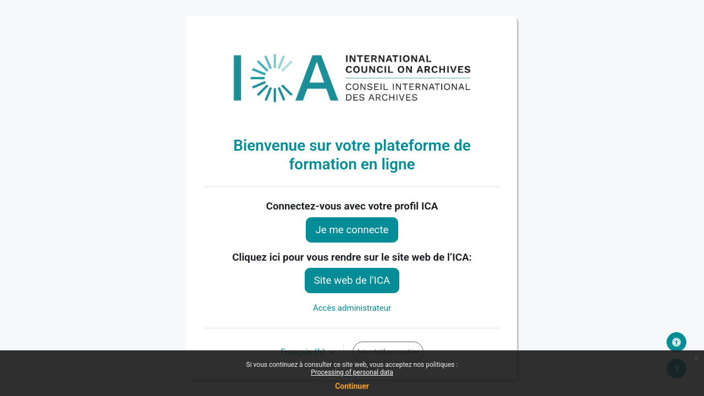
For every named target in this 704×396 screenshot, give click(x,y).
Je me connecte (351, 230)
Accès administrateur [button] (352, 308)
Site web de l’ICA (352, 280)
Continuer (352, 386)
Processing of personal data (352, 372)
